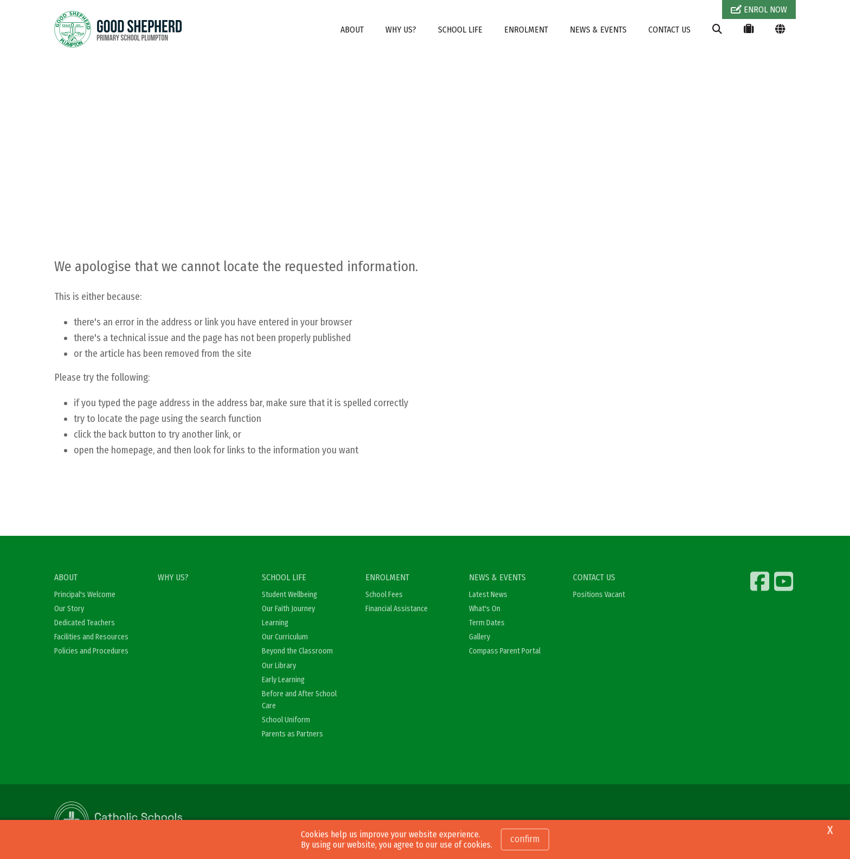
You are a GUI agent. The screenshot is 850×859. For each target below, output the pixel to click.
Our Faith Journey (288, 608)
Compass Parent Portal (504, 651)
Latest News (488, 594)
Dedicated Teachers (84, 622)
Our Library (279, 665)
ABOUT (352, 29)
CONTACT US (669, 29)
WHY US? (400, 29)
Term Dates (487, 622)
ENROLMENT (526, 29)
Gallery (479, 637)
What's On (484, 608)
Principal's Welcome (84, 594)
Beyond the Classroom (297, 651)
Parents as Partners (292, 734)
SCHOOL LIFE (460, 29)
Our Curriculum (285, 637)
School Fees (384, 594)
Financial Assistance (396, 608)
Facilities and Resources (91, 637)
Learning (275, 622)
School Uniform (286, 720)
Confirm (525, 839)
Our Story (69, 608)
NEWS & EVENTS (598, 29)
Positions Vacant (599, 594)
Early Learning (283, 679)
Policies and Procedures (91, 651)
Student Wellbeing (289, 594)
